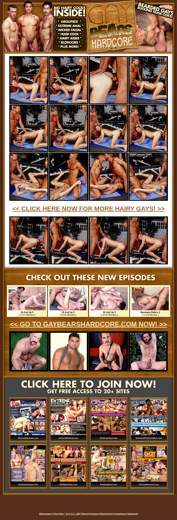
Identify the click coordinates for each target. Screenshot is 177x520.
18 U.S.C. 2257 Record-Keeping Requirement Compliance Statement (102, 514)
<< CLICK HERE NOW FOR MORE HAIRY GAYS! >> (88, 208)
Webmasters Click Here (51, 514)
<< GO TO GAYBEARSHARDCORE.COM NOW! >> (88, 324)
